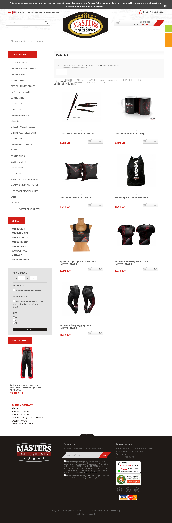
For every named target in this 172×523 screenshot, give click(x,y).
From (15, 278)
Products (38, 33)
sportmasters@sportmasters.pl (130, 451)
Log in (146, 12)
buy (100, 141)
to (28, 278)
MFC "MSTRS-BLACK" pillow (75, 197)
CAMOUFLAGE (19, 250)
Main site (17, 33)
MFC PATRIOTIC (20, 237)
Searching (28, 41)
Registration (158, 12)
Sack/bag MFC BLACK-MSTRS (131, 197)
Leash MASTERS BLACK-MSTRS (77, 133)
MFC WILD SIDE (20, 242)
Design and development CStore (66, 510)
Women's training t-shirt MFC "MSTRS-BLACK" (132, 262)
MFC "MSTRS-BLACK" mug (130, 133)
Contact (157, 33)
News (55, 33)
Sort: (58, 65)
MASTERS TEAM (144, 34)
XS (16, 317)
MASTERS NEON (20, 259)
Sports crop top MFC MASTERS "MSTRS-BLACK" (78, 262)
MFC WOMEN (19, 246)
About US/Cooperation (123, 34)
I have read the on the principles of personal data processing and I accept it (86, 477)
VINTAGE (17, 255)
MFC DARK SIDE (20, 233)
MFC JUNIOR (18, 228)
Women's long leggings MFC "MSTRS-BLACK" (76, 326)
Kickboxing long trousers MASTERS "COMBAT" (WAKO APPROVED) (25, 387)
